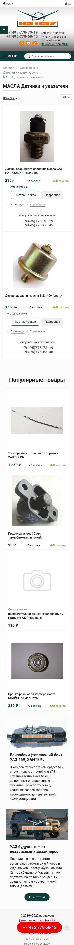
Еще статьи (37, 897)
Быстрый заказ (25, 195)
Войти (8, 3)
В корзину (61, 180)
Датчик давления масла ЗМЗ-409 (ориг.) (33, 295)
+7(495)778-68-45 (22, 37)
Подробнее (52, 195)
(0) (68, 3)
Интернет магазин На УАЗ (37, 920)
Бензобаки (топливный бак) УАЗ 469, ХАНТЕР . (36, 757)
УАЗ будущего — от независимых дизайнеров (34, 849)
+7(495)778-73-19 (22, 32)
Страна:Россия (19, 186)
